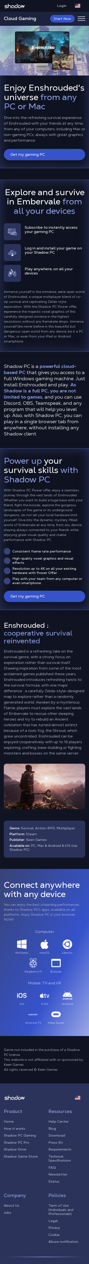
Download (56, 1135)
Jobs (7, 1212)
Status (53, 1181)
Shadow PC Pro (16, 1142)
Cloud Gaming (20, 18)
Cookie (54, 1235)
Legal (53, 1221)
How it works (14, 1128)
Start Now (62, 19)
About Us (11, 1205)
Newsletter (57, 1174)
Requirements (59, 1149)
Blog (52, 1128)
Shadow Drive (15, 1149)
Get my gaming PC (45, 154)
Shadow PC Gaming (20, 1135)
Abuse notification (63, 1241)
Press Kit (55, 1142)
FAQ (52, 1167)
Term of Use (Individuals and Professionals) (60, 1209)
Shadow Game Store (21, 1156)
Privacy (54, 1228)
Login (64, 6)
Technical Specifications (59, 1158)
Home (9, 1121)
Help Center (58, 1121)
